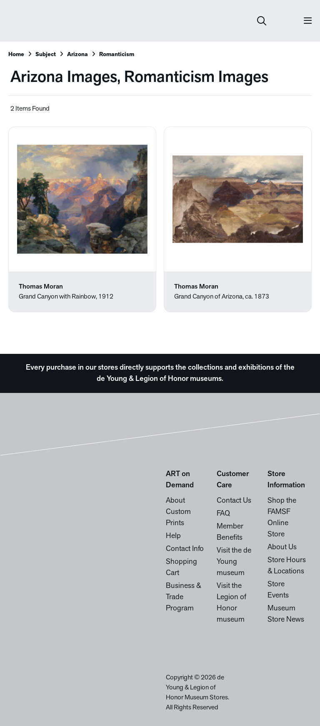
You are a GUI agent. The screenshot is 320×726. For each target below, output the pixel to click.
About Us (282, 547)
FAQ (223, 514)
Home (16, 55)
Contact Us (234, 501)
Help (173, 536)
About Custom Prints (178, 512)
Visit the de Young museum (234, 562)
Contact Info (185, 549)
